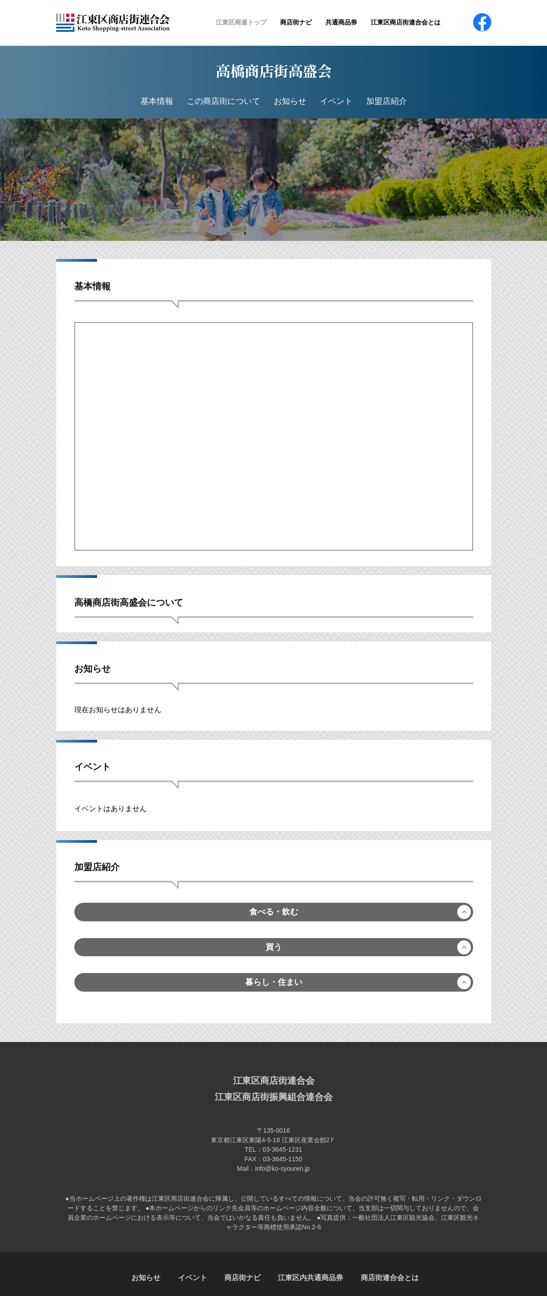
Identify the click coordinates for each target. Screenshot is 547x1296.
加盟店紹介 (386, 101)
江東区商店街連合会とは (406, 22)
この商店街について (223, 101)
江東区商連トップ (241, 22)
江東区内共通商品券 (310, 1277)
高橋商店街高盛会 (274, 70)
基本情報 (156, 101)
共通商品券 (341, 22)
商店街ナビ (296, 22)
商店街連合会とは (390, 1277)
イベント (336, 101)
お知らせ (290, 101)
